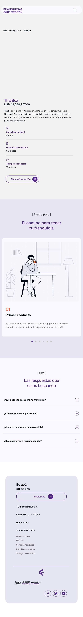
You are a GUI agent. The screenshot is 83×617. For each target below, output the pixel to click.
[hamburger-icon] (74, 10)
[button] (41, 400)
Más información (24, 179)
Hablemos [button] (43, 496)
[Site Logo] (12, 10)
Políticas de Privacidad (30, 584)
